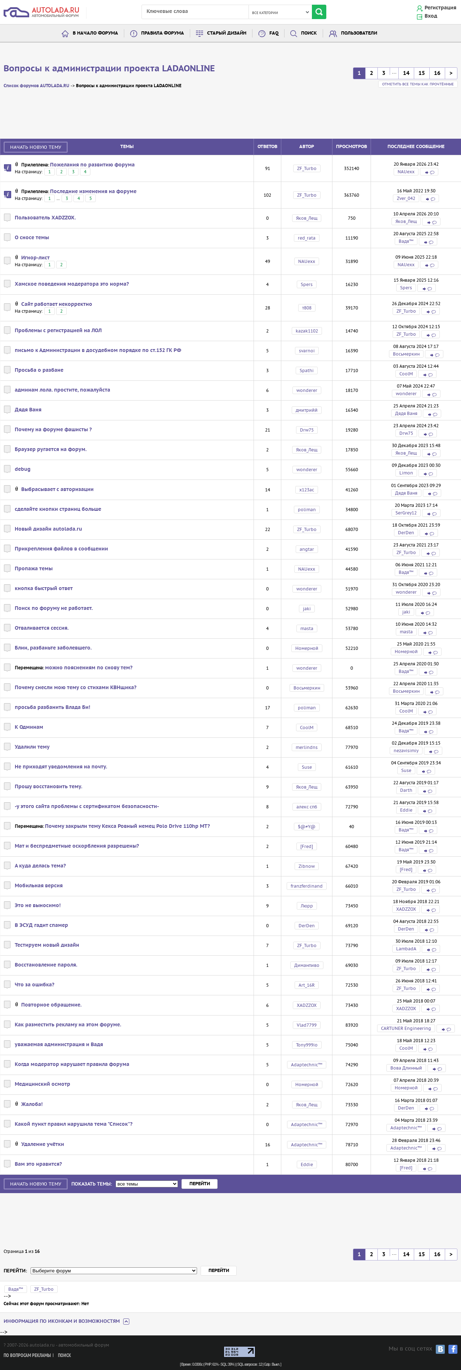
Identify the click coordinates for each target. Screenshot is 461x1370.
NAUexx (406, 171)
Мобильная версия (39, 886)
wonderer (306, 390)
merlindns (307, 747)
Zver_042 (406, 198)
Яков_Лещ (306, 218)
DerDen (406, 532)
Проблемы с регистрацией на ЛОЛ (58, 331)
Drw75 (307, 430)
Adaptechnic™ (306, 1064)
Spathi (307, 370)
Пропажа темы (34, 569)
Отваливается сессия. (42, 628)
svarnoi (307, 350)
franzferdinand (307, 886)
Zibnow (307, 866)
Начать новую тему (35, 147)
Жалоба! (31, 1104)
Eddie (406, 810)
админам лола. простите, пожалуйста (62, 390)
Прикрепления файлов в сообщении (61, 549)
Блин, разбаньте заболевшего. (53, 648)
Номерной (306, 648)
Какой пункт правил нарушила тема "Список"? (74, 1124)
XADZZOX (406, 909)
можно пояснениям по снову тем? (89, 668)
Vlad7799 (307, 1025)
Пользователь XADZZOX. (45, 218)
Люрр (307, 906)
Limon (406, 473)
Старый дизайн (226, 33)
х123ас (306, 489)
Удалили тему (32, 747)
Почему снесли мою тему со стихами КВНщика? (75, 688)
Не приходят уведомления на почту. (61, 767)
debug (23, 469)
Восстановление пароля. (46, 965)
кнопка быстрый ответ (44, 589)
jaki (307, 608)
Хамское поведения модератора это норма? (72, 284)
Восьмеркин (406, 354)
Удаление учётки (42, 1144)
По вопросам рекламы (27, 1356)
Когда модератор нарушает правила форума (72, 1064)
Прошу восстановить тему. (48, 787)
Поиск (309, 33)
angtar (307, 549)
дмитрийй (307, 410)
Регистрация (440, 8)
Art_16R (307, 985)
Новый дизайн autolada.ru (48, 529)
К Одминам (29, 727)
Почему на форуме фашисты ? (53, 430)
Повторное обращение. (51, 1005)
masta (306, 628)
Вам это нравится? (38, 1164)
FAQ (273, 33)
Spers (307, 284)
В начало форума (95, 33)
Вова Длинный (406, 1068)
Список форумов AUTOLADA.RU (36, 86)
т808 (307, 308)
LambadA (406, 948)
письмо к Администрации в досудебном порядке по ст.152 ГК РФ (98, 350)
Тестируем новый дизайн (47, 945)
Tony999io (307, 1045)
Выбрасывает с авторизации (57, 489)
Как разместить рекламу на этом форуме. (68, 1025)
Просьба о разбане (39, 370)
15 (422, 73)
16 (437, 73)
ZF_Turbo (307, 168)
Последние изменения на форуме (93, 192)
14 (406, 73)
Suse (307, 767)
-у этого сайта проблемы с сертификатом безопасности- (87, 806)
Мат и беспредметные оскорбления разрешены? (77, 846)
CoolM (406, 373)
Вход (431, 16)
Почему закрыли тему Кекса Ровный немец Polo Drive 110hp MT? (127, 826)
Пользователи (359, 33)
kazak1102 (307, 331)
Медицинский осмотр (42, 1084)
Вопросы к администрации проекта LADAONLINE (109, 69)
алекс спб (306, 806)
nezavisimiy (406, 750)
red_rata (306, 238)
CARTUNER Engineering (406, 1028)
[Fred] (306, 846)
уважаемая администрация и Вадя (59, 1045)
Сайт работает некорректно (56, 304)
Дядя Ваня (28, 410)
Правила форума (162, 33)
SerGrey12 (406, 513)
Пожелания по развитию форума (92, 165)
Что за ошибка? (34, 985)
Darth (406, 790)
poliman (307, 509)
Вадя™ (406, 241)
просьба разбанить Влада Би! (52, 707)
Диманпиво (306, 965)
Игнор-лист (35, 258)
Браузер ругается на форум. (51, 449)
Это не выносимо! (38, 906)
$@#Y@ (306, 826)
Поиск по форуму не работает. (54, 608)
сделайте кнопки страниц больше (58, 509)
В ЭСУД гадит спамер (41, 925)
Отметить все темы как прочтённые (418, 84)
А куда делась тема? (40, 866)
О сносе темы (32, 238)
